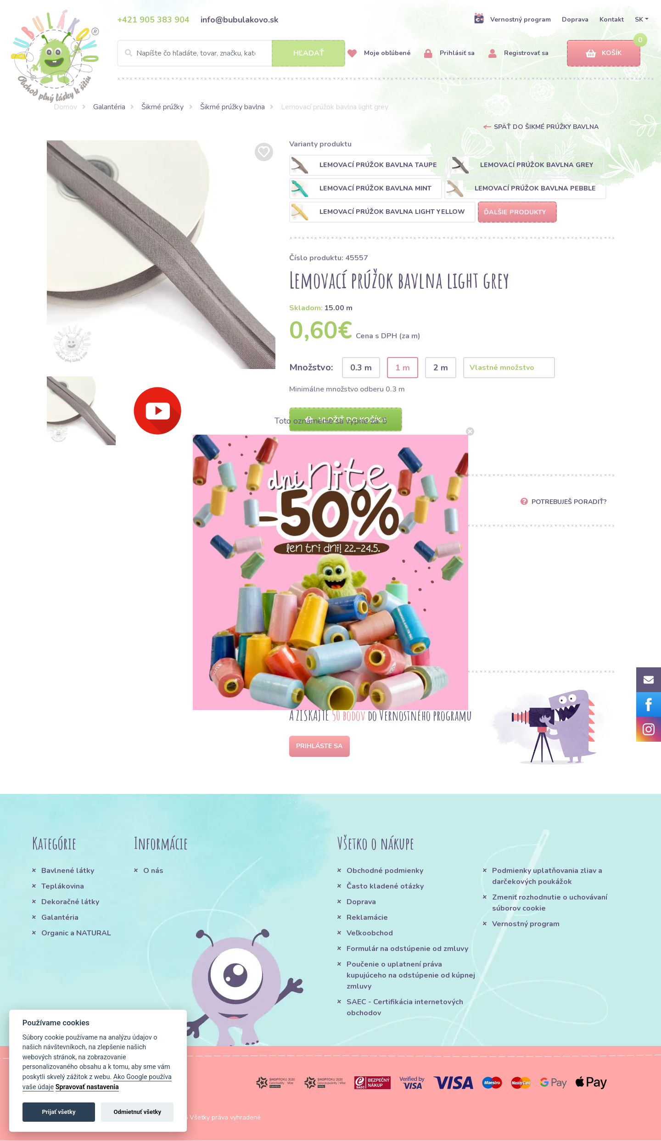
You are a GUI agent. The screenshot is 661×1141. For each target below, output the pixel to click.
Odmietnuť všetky (137, 1111)
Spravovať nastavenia (87, 1087)
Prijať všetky (58, 1111)
